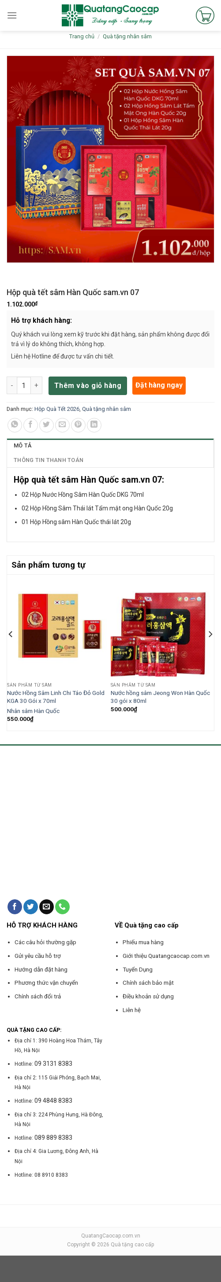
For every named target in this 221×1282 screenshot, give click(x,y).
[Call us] (62, 906)
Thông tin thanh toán (48, 460)
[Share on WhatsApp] (14, 425)
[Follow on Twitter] (30, 906)
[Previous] (11, 651)
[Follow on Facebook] (14, 906)
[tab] (110, 446)
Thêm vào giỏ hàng (87, 385)
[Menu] (12, 15)
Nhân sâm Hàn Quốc (33, 710)
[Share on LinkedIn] (94, 425)
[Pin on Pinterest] (78, 425)
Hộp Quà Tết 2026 (56, 409)
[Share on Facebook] (30, 425)
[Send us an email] (46, 906)
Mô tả (22, 445)
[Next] (210, 651)
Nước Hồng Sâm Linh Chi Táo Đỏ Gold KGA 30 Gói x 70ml (56, 696)
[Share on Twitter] (46, 425)
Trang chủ (81, 36)
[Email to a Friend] (62, 425)
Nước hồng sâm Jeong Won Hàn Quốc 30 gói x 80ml (160, 696)
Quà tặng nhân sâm (127, 36)
